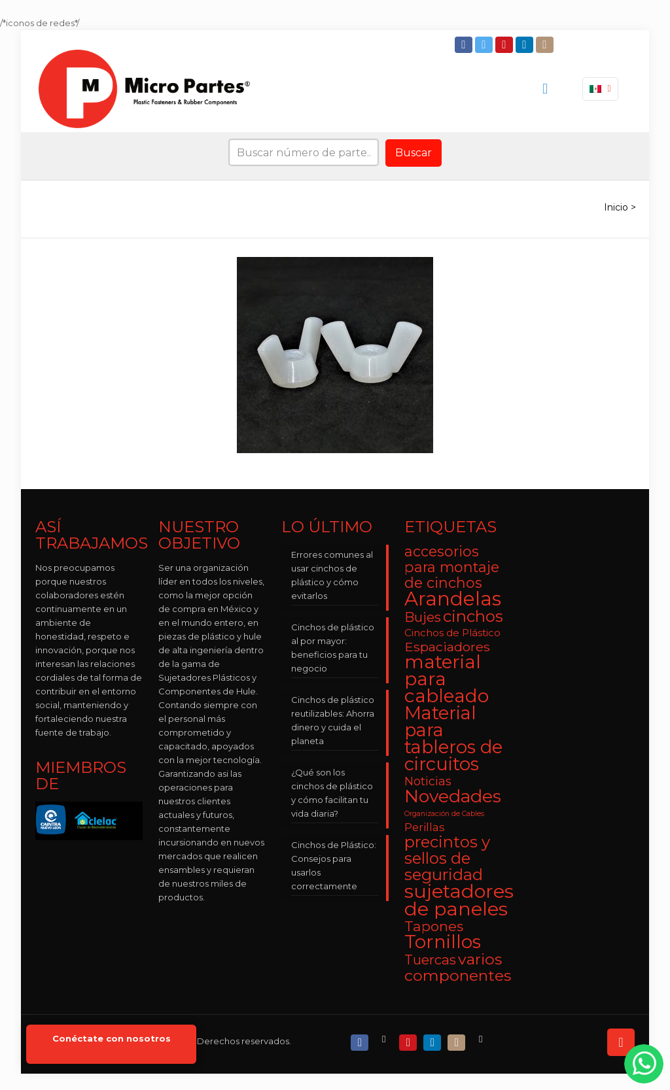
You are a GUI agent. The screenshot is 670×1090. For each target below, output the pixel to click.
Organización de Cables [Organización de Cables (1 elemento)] (444, 813)
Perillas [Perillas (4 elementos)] (424, 827)
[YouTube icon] (505, 45)
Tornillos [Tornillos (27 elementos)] (442, 941)
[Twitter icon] (485, 45)
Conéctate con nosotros (111, 1038)
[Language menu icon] (600, 89)
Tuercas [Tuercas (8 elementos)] (430, 959)
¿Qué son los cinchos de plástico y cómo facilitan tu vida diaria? (332, 793)
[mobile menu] (545, 89)
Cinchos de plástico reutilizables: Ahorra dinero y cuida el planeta (332, 720)
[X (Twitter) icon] (385, 1039)
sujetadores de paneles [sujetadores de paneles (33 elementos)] (459, 899)
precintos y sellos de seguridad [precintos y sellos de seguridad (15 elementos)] (447, 858)
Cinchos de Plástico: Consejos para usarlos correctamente (333, 865)
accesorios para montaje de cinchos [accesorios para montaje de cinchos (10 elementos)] (451, 567)
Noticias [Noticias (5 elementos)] (427, 781)
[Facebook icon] (465, 45)
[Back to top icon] (621, 1042)
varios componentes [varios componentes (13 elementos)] (457, 967)
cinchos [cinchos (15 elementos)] (473, 616)
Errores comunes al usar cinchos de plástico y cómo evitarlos (332, 575)
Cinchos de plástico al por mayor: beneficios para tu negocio (332, 647)
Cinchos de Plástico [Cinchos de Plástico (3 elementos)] (452, 632)
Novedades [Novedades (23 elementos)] (452, 796)
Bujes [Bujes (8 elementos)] (422, 617)
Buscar (413, 152)
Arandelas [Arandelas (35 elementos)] (452, 598)
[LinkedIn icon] (526, 45)
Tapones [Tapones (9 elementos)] (433, 926)
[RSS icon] (482, 1039)
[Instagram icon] (546, 45)
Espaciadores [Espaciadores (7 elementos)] (447, 647)
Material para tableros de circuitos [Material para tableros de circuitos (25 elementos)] (453, 738)
